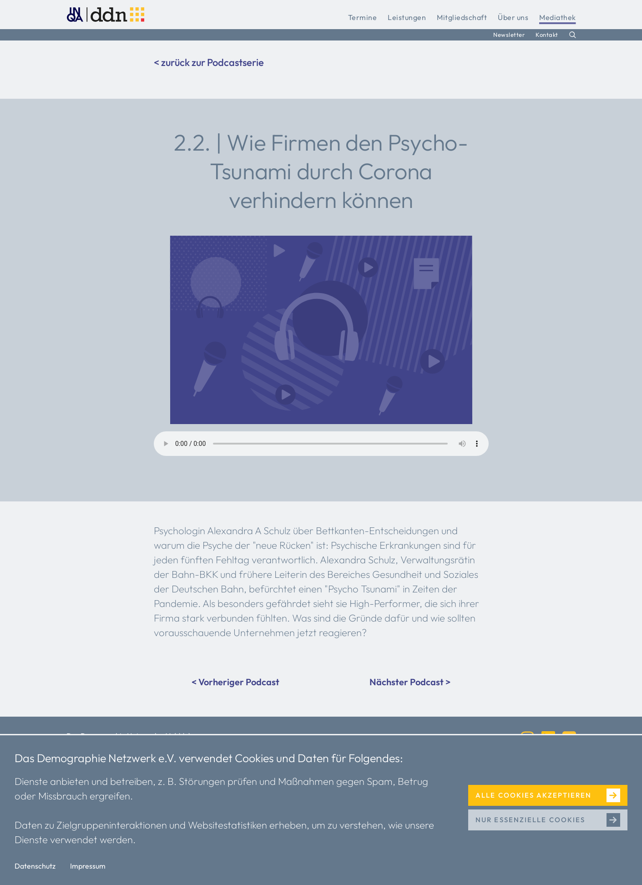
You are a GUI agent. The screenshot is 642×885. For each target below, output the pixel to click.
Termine (362, 17)
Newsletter (509, 34)
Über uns (513, 17)
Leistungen (407, 17)
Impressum (88, 865)
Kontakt (547, 34)
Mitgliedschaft (462, 17)
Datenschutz (35, 865)
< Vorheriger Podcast (235, 682)
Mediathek (557, 17)
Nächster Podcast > (409, 682)
